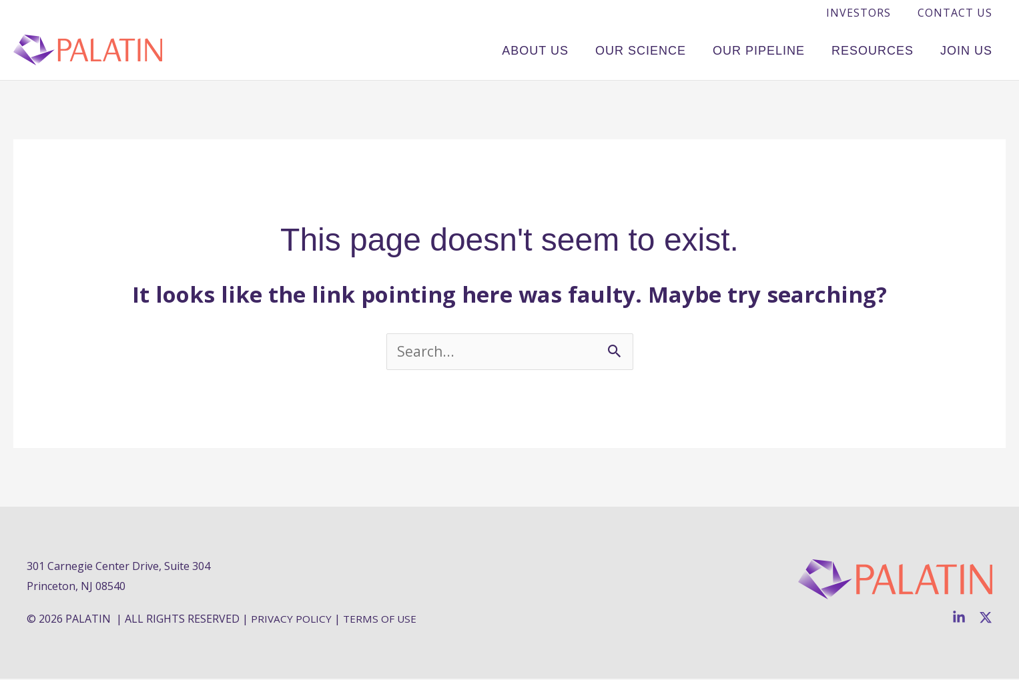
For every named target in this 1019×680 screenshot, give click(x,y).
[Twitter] (985, 618)
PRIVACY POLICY (292, 620)
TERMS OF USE (381, 620)
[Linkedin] (959, 618)
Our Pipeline (775, 49)
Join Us (970, 49)
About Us (565, 49)
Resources (882, 49)
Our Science (664, 49)
